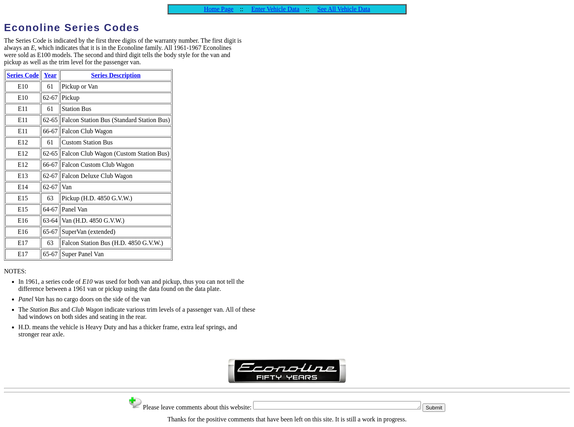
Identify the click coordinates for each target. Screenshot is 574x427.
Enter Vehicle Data (276, 9)
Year (50, 75)
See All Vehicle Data (343, 9)
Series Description (116, 75)
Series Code (23, 75)
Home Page (218, 9)
